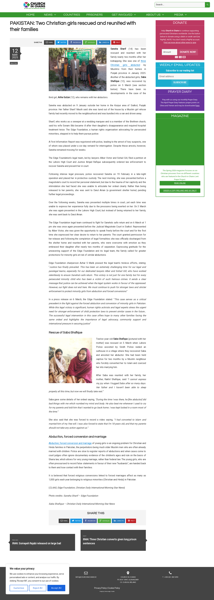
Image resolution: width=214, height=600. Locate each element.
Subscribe (179, 82)
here (197, 105)
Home (30, 14)
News (48, 14)
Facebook (75, 42)
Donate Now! (188, 52)
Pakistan (13, 63)
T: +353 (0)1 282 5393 (170, 574)
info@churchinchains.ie (86, 574)
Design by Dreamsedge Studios (107, 591)
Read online (180, 183)
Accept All (56, 588)
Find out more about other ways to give (180, 42)
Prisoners (94, 14)
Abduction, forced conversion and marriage (70, 443)
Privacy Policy (100, 588)
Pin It (116, 42)
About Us (153, 14)
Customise (19, 588)
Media (178, 14)
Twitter (61, 42)
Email (49, 42)
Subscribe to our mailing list (180, 70)
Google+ (89, 42)
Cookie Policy (114, 588)
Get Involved (122, 14)
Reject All (38, 588)
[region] (37, 579)
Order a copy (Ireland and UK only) (180, 190)
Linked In (104, 42)
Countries (71, 14)
